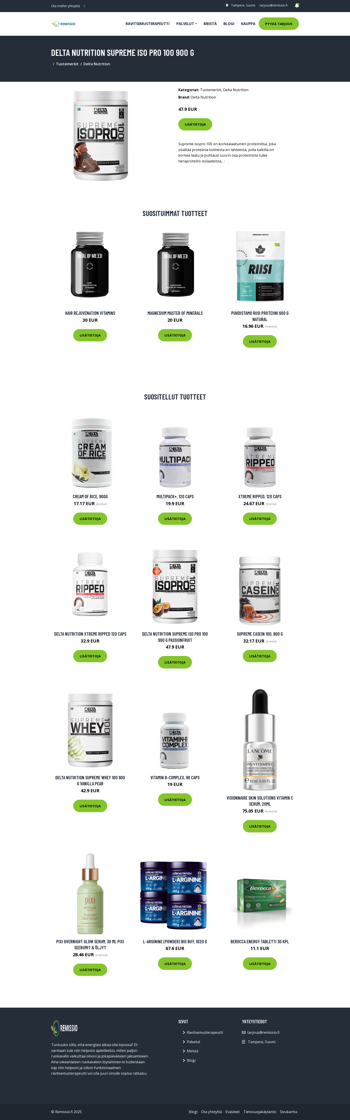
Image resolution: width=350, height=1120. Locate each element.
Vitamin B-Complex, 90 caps (175, 777)
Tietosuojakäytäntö (259, 1111)
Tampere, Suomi (243, 5)
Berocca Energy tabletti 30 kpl (260, 941)
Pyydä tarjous (278, 23)
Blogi (228, 23)
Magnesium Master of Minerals (175, 313)
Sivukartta (288, 1111)
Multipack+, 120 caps (175, 496)
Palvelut (193, 1041)
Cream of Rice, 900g (90, 496)
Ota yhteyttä (211, 1111)
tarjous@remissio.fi (274, 5)
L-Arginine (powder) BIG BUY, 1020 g (175, 941)
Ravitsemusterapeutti (148, 23)
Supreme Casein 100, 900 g (260, 634)
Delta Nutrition (96, 63)
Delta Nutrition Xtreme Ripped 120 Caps (90, 634)
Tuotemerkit (67, 63)
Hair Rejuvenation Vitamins (90, 313)
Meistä (210, 23)
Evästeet (232, 1111)
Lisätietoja (195, 124)
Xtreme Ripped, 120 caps (259, 496)
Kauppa (248, 23)
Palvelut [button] (185, 23)
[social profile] (84, 6)
